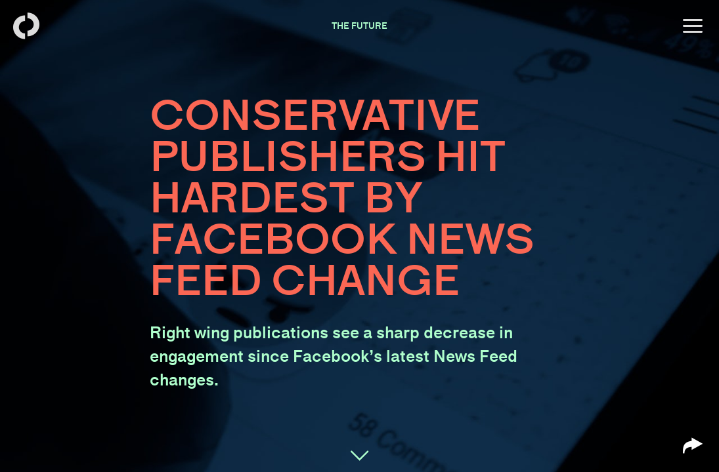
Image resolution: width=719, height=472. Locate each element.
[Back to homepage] (26, 26)
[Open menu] (692, 26)
